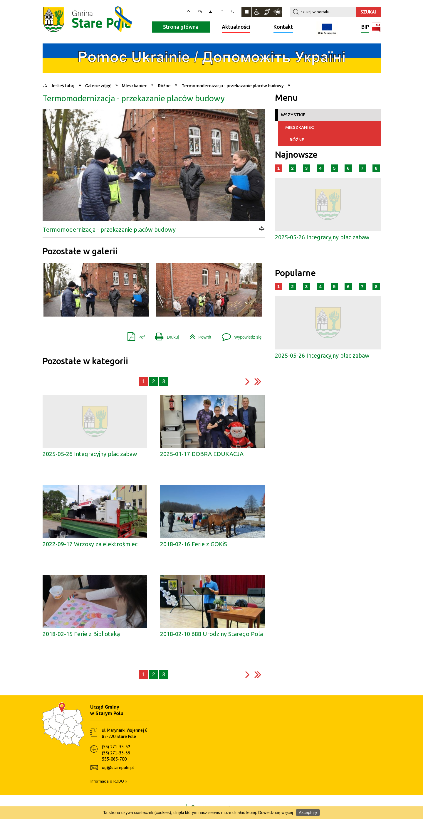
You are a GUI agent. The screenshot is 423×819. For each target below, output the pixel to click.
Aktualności (236, 27)
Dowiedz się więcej (275, 812)
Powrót (198, 335)
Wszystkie (293, 114)
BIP (365, 27)
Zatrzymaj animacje (246, 12)
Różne (294, 139)
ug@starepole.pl (118, 767)
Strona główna (181, 27)
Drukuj (164, 335)
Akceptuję (308, 812)
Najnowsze (296, 154)
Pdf (134, 335)
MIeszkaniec (297, 127)
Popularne (295, 273)
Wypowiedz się (239, 335)
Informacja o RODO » (108, 781)
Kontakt (283, 27)
